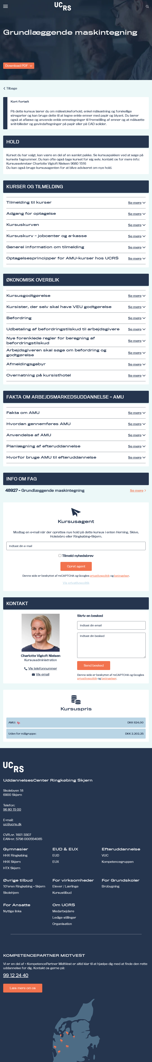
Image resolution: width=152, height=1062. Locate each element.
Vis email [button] (42, 674)
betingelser (121, 575)
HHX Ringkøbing (15, 855)
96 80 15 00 (12, 809)
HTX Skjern (11, 868)
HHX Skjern (12, 862)
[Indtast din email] (111, 625)
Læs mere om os (23, 988)
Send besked (94, 665)
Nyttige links (12, 911)
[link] (77, 6)
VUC (105, 855)
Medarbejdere (63, 911)
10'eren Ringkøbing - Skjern (24, 886)
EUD (55, 855)
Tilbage (11, 88)
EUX (55, 862)
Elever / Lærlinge (65, 886)
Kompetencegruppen (118, 862)
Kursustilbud (61, 893)
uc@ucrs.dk (12, 824)
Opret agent (76, 566)
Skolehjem (11, 893)
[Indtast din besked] (111, 645)
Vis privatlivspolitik (76, 583)
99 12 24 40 (15, 975)
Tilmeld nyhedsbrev (77, 556)
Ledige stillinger (64, 917)
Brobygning (110, 886)
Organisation (62, 924)
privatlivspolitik (100, 575)
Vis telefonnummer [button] (42, 668)
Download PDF (17, 66)
